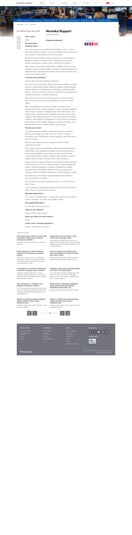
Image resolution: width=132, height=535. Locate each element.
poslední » (67, 422)
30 (44, 422)
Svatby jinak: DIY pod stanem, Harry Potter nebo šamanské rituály (63, 277)
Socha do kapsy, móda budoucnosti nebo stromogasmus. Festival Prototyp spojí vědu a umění (64, 310)
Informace (20, 24)
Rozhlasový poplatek (72, 452)
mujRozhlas (64, 3)
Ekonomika (37, 20)
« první (29, 422)
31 (47, 422)
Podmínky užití (102, 459)
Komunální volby (25, 442)
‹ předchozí (34, 422)
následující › (62, 422)
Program (52, 3)
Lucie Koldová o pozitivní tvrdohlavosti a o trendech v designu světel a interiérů (31, 344)
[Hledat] (113, 3)
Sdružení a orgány (88, 20)
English (110, 459)
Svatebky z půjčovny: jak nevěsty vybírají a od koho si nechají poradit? (65, 344)
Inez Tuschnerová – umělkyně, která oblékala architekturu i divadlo (30, 376)
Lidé (26, 24)
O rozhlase (86, 3)
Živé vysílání (47, 440)
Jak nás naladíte (71, 440)
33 (53, 422)
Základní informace (24, 20)
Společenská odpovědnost (69, 20)
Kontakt (68, 450)
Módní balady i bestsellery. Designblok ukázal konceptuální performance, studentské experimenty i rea (64, 377)
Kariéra (68, 447)
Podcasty (46, 445)
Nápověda (69, 442)
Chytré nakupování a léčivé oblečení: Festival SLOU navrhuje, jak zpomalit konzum (30, 310)
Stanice (75, 3)
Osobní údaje (92, 459)
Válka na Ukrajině (25, 440)
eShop (22, 447)
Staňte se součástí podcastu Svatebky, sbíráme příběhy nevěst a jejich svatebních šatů (31, 409)
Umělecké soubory (104, 20)
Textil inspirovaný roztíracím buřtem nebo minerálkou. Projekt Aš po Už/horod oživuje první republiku (32, 278)
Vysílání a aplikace (50, 20)
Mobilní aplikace (48, 447)
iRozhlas (42, 3)
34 (56, 422)
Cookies (85, 459)
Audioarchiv (46, 442)
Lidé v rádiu (69, 445)
